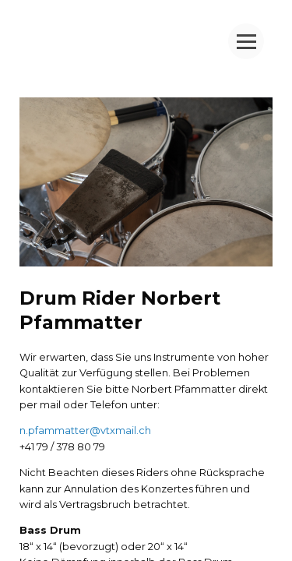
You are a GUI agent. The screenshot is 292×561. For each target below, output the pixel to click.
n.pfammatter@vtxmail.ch (85, 430)
